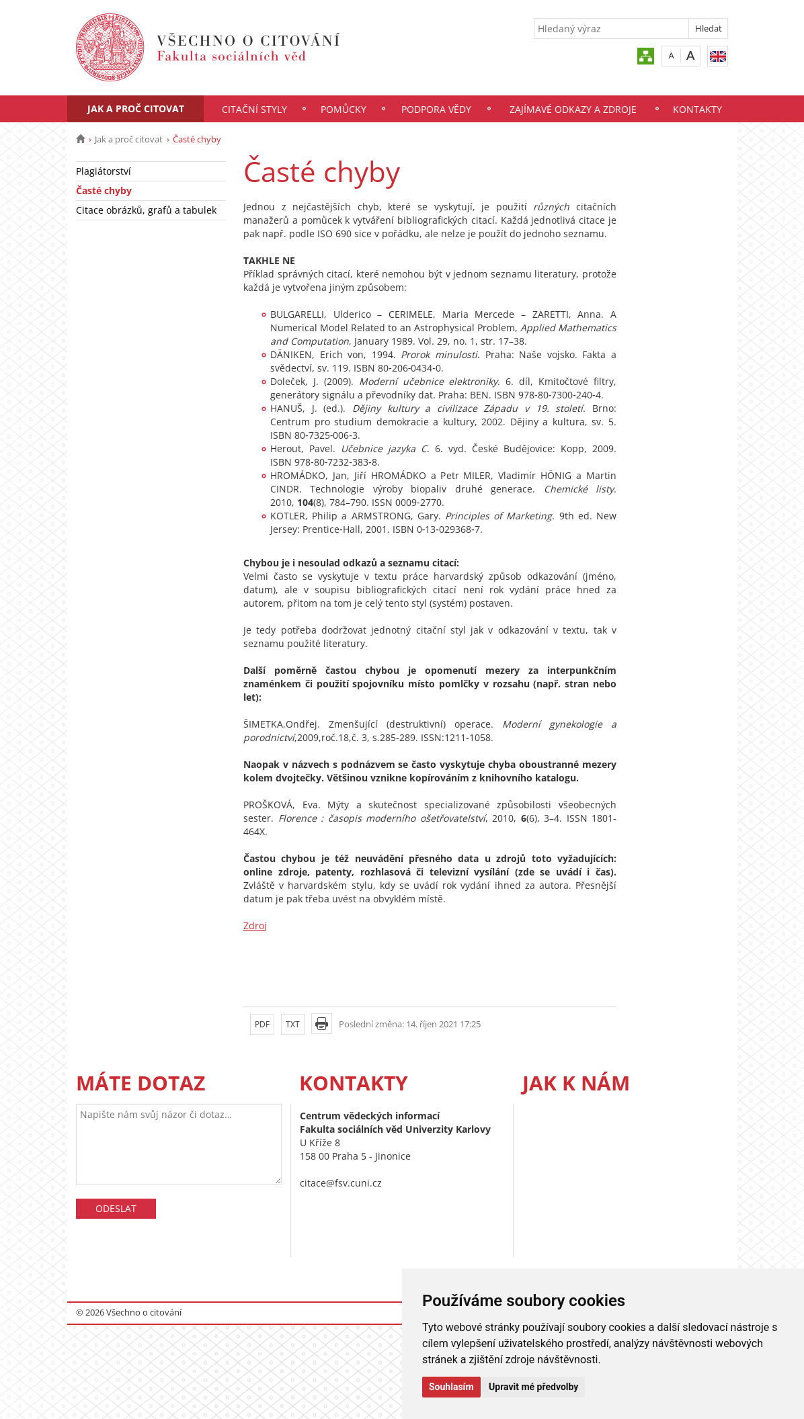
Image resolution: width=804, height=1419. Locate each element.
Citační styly (254, 109)
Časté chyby (104, 190)
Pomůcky (343, 109)
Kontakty (697, 109)
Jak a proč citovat (135, 108)
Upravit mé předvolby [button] (533, 1386)
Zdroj (255, 925)
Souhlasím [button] (451, 1386)
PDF (262, 1024)
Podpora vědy (436, 109)
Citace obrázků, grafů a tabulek (146, 210)
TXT (293, 1024)
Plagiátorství (103, 171)
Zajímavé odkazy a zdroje (573, 109)
